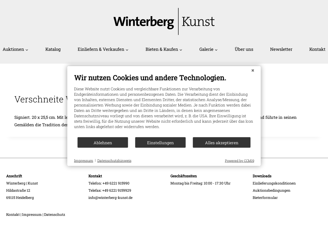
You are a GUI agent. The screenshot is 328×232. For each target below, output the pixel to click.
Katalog (53, 49)
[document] (164, 105)
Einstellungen (160, 142)
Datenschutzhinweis (114, 160)
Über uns (244, 49)
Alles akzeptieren (221, 142)
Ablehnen (103, 142)
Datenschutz (54, 214)
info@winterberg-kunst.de (110, 197)
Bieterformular (265, 197)
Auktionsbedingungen (271, 190)
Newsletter (281, 49)
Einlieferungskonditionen (274, 183)
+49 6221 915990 (115, 183)
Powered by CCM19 (239, 160)
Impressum (32, 214)
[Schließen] (253, 70)
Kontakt (317, 49)
